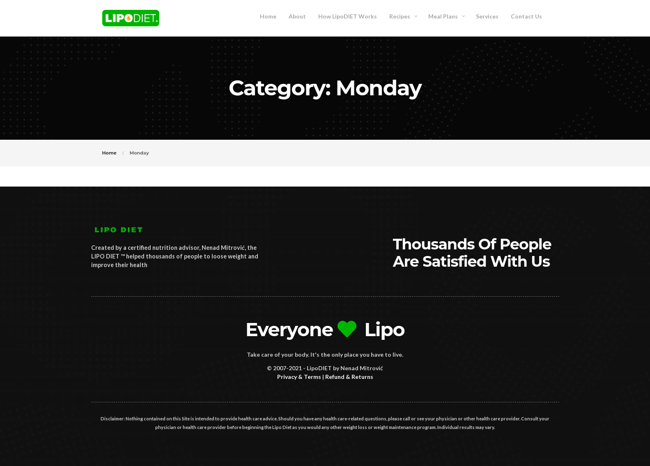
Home (109, 153)
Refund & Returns (349, 376)
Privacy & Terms (299, 376)
